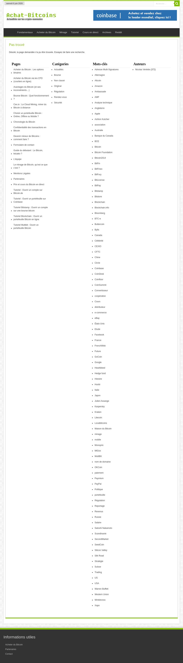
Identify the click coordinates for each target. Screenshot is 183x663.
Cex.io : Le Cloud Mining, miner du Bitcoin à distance (30, 106)
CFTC (97, 252)
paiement (99, 473)
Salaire (98, 522)
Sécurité (58, 102)
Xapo (97, 605)
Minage (63, 32)
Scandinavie (100, 533)
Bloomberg (100, 213)
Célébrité (99, 241)
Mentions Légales (22, 173)
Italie (97, 390)
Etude (97, 329)
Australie (99, 130)
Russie (98, 517)
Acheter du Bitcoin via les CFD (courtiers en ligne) (28, 80)
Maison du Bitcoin (103, 428)
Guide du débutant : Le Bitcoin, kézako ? (28, 152)
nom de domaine (102, 462)
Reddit (118, 32)
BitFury (98, 174)
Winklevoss (100, 600)
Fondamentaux (25, 32)
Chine (97, 257)
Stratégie (99, 561)
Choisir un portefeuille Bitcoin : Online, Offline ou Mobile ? (28, 115)
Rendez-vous (60, 97)
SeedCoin (99, 544)
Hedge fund (100, 373)
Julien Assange (102, 401)
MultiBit (98, 456)
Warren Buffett (101, 589)
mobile (98, 439)
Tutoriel (75, 32)
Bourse (57, 75)
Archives (106, 32)
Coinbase (99, 268)
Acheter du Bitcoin (46, 32)
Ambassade (100, 91)
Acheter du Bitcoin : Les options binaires (29, 71)
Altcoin (98, 80)
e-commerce (101, 312)
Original (57, 86)
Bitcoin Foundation (103, 152)
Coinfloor (99, 279)
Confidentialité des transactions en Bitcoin (30, 129)
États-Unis (99, 323)
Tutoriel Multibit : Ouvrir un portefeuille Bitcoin (26, 226)
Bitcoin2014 (100, 158)
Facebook (99, 334)
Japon (97, 395)
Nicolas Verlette (142, 69)
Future (98, 351)
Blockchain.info (102, 207)
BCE (97, 141)
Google (98, 362)
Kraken (98, 412)
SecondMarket (101, 539)
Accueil (10, 32)
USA (97, 583)
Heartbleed (100, 368)
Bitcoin (98, 147)
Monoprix (99, 445)
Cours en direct (90, 32)
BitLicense (99, 180)
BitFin (97, 163)
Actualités (58, 69)
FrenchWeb (100, 346)
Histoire (98, 379)
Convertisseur (101, 290)
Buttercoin (99, 224)
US (96, 578)
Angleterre (99, 108)
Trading (98, 572)
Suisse (98, 567)
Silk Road (99, 555)
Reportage (100, 506)
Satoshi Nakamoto (103, 528)
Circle (97, 263)
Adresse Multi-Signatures (106, 69)
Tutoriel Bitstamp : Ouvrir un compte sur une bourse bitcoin (31, 209)
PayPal (98, 484)
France (98, 340)
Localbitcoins (101, 423)
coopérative (100, 296)
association (100, 125)
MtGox (98, 450)
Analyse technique (103, 102)
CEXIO (98, 246)
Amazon (98, 86)
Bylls (97, 229)
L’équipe (18, 159)
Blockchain (100, 202)
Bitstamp (99, 191)
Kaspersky (100, 406)
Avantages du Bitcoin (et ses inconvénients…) (27, 88)
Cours (97, 301)
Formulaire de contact (24, 145)
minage (98, 434)
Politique (99, 489)
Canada (98, 235)
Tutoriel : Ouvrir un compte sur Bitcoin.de (28, 191)
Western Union (102, 594)
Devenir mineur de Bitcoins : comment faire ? (27, 138)
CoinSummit (100, 285)
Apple (97, 113)
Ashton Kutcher (102, 119)
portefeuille (100, 495)
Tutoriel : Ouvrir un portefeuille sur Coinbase (30, 200)
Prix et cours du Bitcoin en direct (29, 184)
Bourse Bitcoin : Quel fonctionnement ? (31, 97)
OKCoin (98, 467)
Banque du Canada (104, 136)
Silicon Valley (101, 550)
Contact (9, 654)
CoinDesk (99, 274)
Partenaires (19, 179)
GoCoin (98, 357)
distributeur (100, 307)
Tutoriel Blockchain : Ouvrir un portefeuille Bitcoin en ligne (28, 218)
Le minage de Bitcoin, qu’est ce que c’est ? (31, 166)
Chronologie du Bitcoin (24, 122)
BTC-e (98, 218)
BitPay (98, 185)
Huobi (97, 384)
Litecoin (98, 417)
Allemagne (100, 75)
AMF (97, 97)
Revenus (99, 511)
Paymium (99, 478)
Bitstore (98, 196)
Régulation (59, 91)
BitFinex (98, 169)
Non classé (59, 80)
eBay (97, 318)
